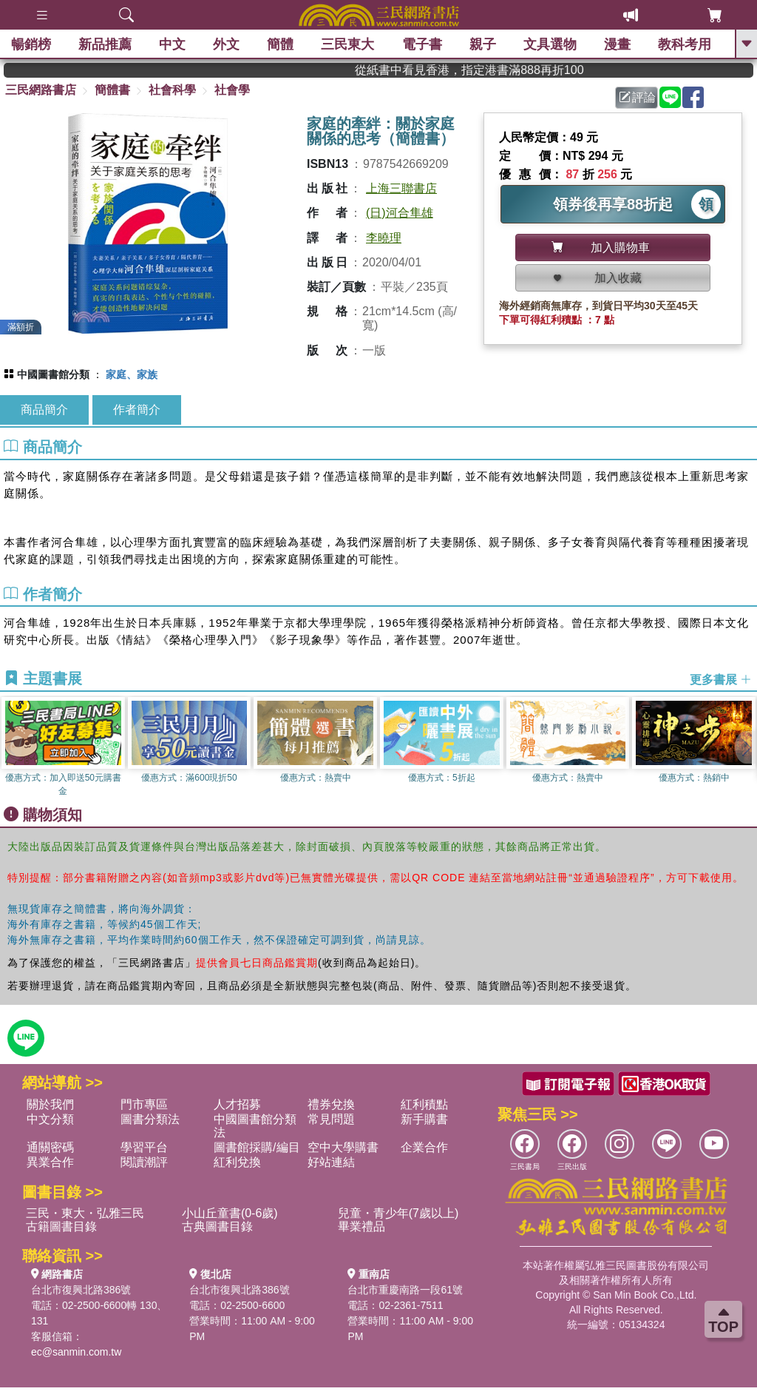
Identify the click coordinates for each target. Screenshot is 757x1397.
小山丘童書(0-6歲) (230, 1213)
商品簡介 (44, 409)
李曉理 (383, 238)
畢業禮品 (361, 1226)
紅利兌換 (237, 1162)
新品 (105, 44)
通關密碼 (50, 1147)
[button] (746, 747)
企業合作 (424, 1147)
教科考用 (684, 44)
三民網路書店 (40, 90)
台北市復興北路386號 (81, 1290)
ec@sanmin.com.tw (76, 1352)
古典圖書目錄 (217, 1226)
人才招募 (237, 1104)
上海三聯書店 (401, 188)
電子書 (422, 44)
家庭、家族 (131, 374)
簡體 (280, 44)
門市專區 (144, 1104)
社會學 (232, 90)
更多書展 (721, 679)
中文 (172, 44)
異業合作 (50, 1162)
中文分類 (50, 1119)
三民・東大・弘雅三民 (85, 1213)
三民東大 (347, 44)
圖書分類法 (150, 1119)
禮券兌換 (331, 1104)
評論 (637, 97)
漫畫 (617, 44)
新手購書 (424, 1119)
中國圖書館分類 (53, 374)
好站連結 (331, 1162)
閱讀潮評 (144, 1162)
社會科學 (172, 90)
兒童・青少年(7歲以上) (398, 1213)
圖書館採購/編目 (256, 1147)
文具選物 (550, 44)
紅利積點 (424, 1104)
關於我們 (50, 1104)
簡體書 (112, 90)
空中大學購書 (343, 1147)
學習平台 (144, 1147)
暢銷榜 (31, 44)
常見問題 (331, 1119)
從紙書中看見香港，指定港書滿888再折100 (527, 70)
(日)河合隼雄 (399, 212)
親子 (482, 44)
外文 (226, 44)
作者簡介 (136, 409)
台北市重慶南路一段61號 (405, 1290)
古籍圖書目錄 (61, 1226)
